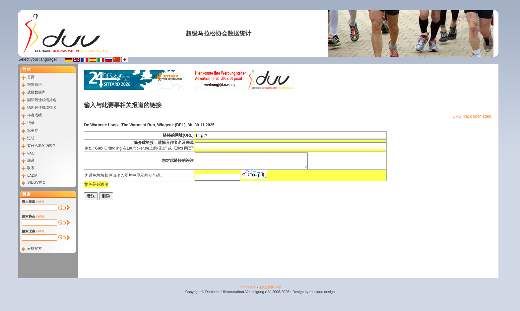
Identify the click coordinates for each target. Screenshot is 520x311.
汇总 (30, 138)
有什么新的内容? (41, 146)
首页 (30, 77)
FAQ (30, 153)
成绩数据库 (36, 92)
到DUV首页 (36, 182)
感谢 (30, 160)
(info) (40, 201)
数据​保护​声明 (271, 287)
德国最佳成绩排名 (41, 107)
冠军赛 (32, 130)
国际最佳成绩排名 (41, 100)
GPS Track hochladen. (472, 116)
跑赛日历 (34, 85)
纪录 (30, 123)
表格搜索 (34, 248)
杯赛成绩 (34, 115)
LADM (32, 175)
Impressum (247, 287)
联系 (30, 168)
